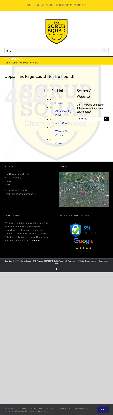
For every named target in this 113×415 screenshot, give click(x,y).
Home (7, 62)
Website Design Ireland (87, 261)
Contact (59, 143)
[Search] (106, 119)
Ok (102, 409)
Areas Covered (63, 123)
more (37, 240)
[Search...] (90, 119)
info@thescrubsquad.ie (71, 4)
